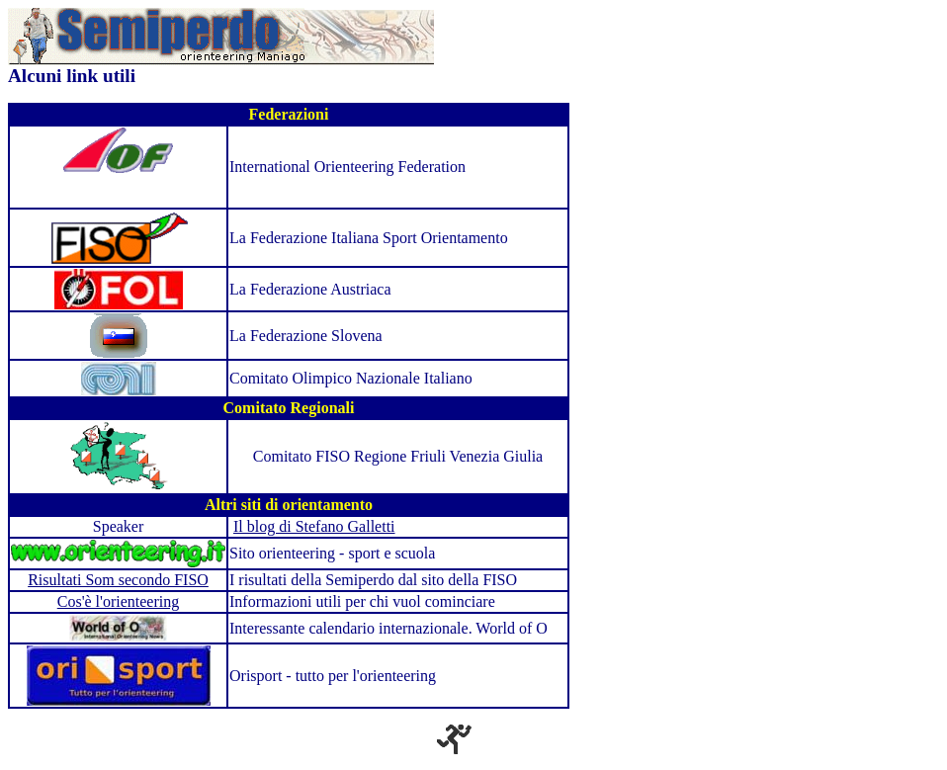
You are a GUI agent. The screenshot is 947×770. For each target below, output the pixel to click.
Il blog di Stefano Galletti (314, 526)
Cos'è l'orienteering (118, 601)
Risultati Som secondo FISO (118, 579)
